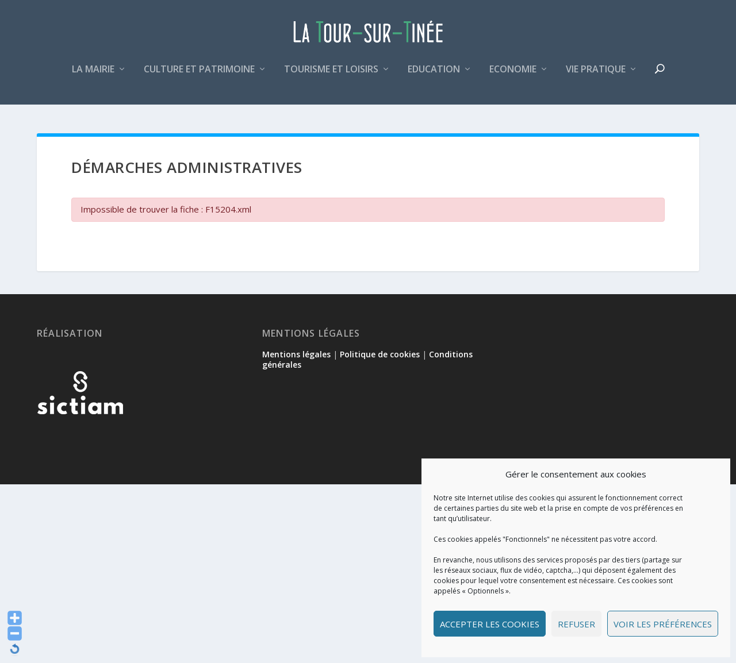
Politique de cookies (380, 355)
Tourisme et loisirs (331, 76)
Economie (512, 76)
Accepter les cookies (489, 624)
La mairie (93, 76)
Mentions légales (296, 355)
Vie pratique (596, 76)
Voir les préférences (663, 624)
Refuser (576, 624)
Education (434, 76)
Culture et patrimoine (199, 76)
